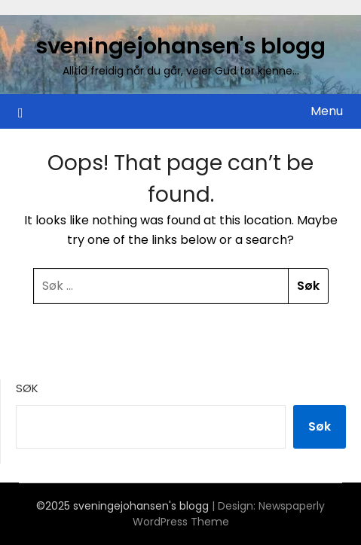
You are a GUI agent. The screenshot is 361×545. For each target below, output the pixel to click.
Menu (327, 111)
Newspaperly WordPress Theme (229, 513)
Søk (27, 388)
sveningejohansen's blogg (180, 46)
